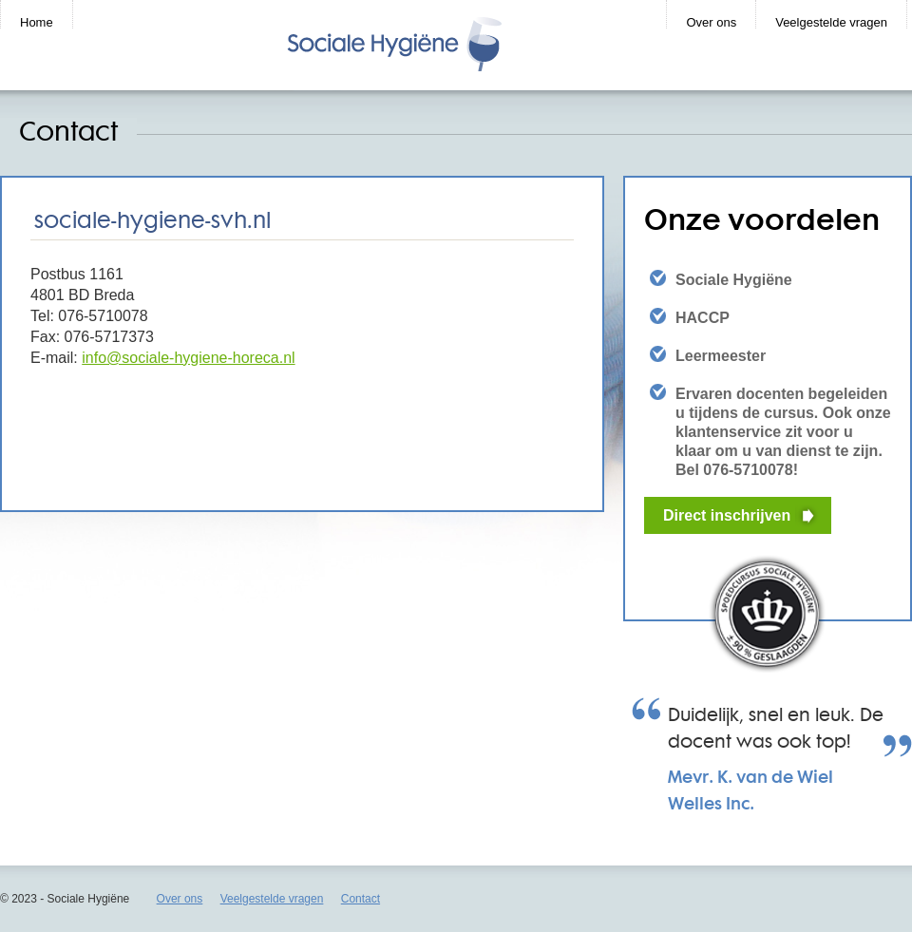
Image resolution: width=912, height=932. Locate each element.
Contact (360, 898)
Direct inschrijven (726, 515)
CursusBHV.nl (435, 44)
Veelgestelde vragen (831, 22)
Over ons (711, 22)
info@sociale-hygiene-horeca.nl (188, 358)
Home (36, 22)
